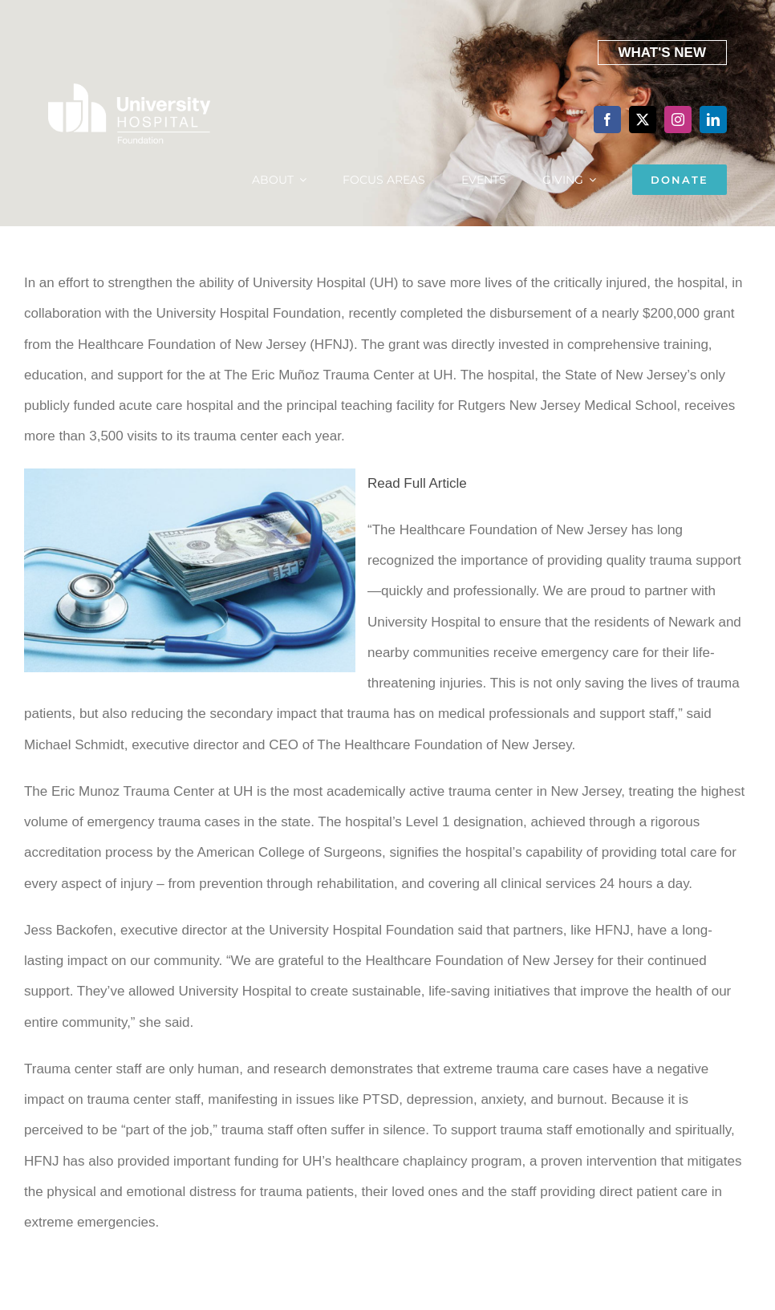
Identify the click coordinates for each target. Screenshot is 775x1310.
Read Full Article (417, 483)
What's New (663, 52)
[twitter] (642, 119)
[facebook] (607, 119)
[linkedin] (713, 119)
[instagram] (678, 119)
